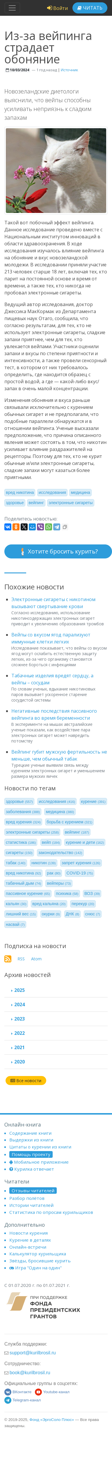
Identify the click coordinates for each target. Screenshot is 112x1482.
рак (54, 873)
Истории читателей (31, 1205)
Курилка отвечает (31, 1169)
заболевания (23, 811)
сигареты (19, 852)
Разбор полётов (27, 1198)
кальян (16, 903)
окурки (51, 914)
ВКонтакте (17, 1392)
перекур (83, 903)
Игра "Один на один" (35, 1268)
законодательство (60, 852)
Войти (57, 8)
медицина (80, 492)
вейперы (59, 883)
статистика (21, 842)
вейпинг (36, 502)
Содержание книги (30, 1133)
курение (93, 801)
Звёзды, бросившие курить (40, 1261)
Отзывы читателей (33, 1190)
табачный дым (23, 883)
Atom (36, 959)
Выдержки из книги (31, 1140)
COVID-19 (79, 873)
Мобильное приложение (39, 1162)
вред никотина (20, 492)
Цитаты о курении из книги (40, 1147)
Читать (89, 8)
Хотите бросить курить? (58, 551)
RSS (21, 959)
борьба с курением (69, 822)
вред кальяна (48, 903)
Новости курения (28, 1233)
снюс (92, 914)
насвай (15, 924)
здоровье (15, 502)
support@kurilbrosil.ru (33, 1352)
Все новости (25, 1080)
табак (16, 862)
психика (67, 893)
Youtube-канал (52, 1392)
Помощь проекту (31, 1154)
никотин (43, 862)
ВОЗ (92, 893)
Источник (69, 69)
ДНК (72, 914)
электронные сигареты (71, 502)
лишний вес (21, 914)
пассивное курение (28, 893)
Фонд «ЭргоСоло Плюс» (51, 1419)
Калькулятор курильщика (37, 1254)
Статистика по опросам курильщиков (51, 1212)
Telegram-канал (22, 1400)
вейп (51, 842)
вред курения (23, 822)
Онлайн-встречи (27, 1247)
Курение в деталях (30, 1240)
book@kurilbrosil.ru (30, 1372)
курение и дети (85, 842)
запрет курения (81, 862)
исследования (52, 492)
